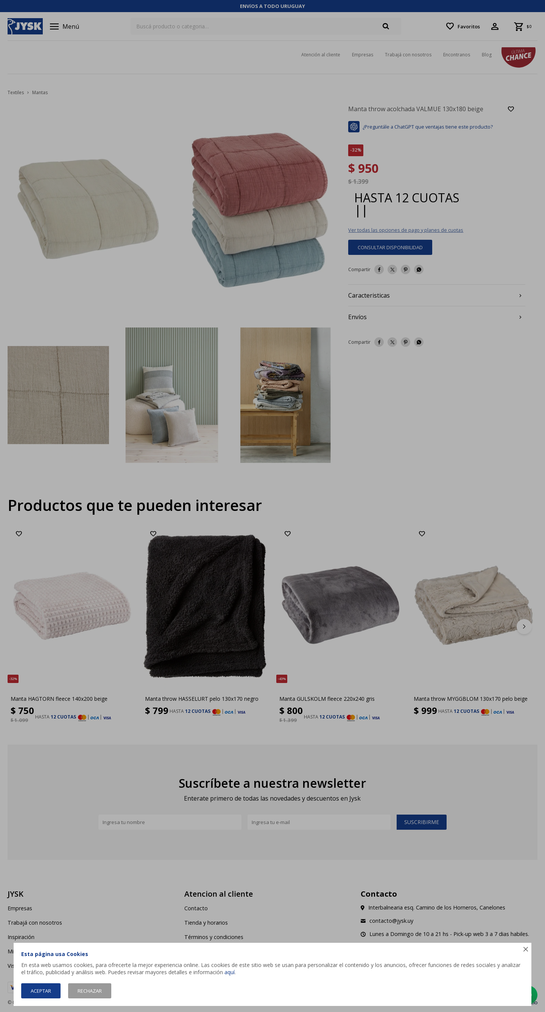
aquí (229, 972)
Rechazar (90, 990)
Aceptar (41, 990)
